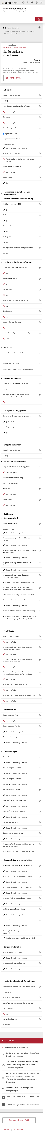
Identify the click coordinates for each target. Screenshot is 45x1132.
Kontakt (5, 1129)
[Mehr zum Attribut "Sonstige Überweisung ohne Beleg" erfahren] (39, 801)
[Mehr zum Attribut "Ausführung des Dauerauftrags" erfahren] (39, 909)
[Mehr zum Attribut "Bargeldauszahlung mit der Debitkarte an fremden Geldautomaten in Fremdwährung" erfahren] (39, 588)
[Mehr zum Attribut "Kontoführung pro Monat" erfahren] (39, 95)
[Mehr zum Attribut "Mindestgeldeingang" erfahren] (39, 279)
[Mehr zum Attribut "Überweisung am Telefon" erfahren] (39, 790)
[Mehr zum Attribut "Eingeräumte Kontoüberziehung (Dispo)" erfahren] (39, 106)
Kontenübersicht (12, 28)
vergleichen (13, 77)
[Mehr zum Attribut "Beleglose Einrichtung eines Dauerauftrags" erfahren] (39, 876)
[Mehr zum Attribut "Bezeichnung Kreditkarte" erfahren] (39, 153)
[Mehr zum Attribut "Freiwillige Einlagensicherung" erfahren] (39, 427)
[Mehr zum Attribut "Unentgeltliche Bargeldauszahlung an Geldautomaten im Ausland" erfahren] (39, 395)
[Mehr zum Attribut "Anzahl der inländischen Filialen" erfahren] (39, 353)
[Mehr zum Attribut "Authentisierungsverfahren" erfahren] (39, 248)
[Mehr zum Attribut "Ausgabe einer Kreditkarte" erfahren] (39, 167)
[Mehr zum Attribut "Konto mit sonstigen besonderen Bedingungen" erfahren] (39, 333)
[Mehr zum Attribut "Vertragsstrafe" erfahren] (39, 1008)
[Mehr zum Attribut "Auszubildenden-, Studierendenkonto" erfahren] (39, 300)
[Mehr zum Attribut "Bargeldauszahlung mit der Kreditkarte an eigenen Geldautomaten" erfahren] (39, 647)
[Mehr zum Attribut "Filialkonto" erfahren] (39, 215)
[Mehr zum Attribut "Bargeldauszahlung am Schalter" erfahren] (39, 963)
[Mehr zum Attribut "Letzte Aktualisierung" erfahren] (39, 1019)
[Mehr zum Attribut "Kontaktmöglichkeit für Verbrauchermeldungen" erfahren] (39, 987)
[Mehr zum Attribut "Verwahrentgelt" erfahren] (39, 500)
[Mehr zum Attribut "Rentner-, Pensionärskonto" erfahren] (39, 322)
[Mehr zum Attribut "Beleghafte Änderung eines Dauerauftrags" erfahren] (39, 887)
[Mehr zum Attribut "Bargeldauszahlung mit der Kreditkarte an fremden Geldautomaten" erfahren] (39, 660)
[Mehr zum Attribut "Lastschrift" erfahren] (39, 920)
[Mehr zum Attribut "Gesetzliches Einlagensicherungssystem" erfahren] (39, 416)
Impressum (18, 1129)
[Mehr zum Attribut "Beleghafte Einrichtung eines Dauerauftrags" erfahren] (39, 866)
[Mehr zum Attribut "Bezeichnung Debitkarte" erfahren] (39, 128)
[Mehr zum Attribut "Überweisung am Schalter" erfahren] (39, 768)
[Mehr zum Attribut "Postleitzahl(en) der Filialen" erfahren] (39, 364)
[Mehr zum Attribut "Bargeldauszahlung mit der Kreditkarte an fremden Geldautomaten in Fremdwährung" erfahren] (39, 672)
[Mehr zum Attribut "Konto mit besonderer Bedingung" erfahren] (39, 268)
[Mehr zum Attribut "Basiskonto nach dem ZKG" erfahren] (39, 204)
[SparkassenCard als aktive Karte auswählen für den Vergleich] (3, 134)
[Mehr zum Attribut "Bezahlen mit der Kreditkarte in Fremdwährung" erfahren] (39, 695)
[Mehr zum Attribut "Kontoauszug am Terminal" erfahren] (39, 726)
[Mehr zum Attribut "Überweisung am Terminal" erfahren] (39, 779)
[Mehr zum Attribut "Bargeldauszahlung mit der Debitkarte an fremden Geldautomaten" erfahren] (39, 575)
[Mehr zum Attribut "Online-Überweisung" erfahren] (39, 757)
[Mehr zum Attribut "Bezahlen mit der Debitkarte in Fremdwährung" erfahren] (39, 611)
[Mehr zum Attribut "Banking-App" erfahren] (39, 237)
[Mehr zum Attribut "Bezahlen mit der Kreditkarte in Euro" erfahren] (39, 684)
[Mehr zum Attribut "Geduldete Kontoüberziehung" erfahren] (39, 478)
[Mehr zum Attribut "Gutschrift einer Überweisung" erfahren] (39, 833)
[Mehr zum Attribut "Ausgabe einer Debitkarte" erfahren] (39, 139)
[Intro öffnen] (41, 2)
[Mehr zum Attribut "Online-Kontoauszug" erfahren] (39, 737)
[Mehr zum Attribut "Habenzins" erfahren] (39, 117)
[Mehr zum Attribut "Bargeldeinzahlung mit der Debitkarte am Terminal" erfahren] (39, 538)
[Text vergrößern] (28, 2)
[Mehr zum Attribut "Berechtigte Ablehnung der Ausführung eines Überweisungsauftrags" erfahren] (39, 844)
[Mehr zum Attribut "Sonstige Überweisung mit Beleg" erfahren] (39, 811)
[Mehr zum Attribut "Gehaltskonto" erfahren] (39, 311)
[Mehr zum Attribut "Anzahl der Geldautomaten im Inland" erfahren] (39, 384)
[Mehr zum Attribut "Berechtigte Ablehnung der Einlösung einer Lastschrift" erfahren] (39, 931)
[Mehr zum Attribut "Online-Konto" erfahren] (39, 177)
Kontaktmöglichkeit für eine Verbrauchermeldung (20, 72)
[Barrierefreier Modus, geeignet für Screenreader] (32, 2)
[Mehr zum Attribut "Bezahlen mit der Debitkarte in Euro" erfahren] (39, 600)
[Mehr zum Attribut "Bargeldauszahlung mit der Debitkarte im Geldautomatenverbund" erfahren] (39, 563)
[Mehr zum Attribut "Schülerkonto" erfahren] (39, 289)
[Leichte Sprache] (36, 2)
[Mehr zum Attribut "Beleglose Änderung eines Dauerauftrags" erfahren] (39, 898)
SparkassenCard (11, 134)
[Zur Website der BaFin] (6, 2)
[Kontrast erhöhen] (23, 2)
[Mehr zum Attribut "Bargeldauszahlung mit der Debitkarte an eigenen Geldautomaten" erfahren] (39, 550)
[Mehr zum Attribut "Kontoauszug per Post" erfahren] (39, 715)
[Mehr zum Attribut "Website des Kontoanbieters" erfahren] (39, 997)
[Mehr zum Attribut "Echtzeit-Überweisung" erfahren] (39, 822)
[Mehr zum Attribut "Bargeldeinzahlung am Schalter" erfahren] (39, 952)
